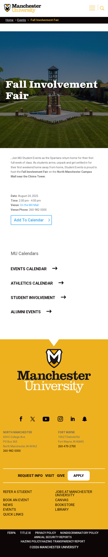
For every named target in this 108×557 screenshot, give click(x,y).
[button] (92, 6)
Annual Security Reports (53, 537)
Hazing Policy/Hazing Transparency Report (53, 541)
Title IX (25, 533)
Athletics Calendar (32, 283)
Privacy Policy (45, 533)
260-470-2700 (67, 446)
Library (62, 509)
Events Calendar (29, 269)
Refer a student (17, 492)
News (8, 505)
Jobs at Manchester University (73, 493)
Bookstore (65, 505)
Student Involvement (33, 297)
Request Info (30, 476)
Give (61, 476)
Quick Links (13, 514)
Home (9, 20)
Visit (49, 476)
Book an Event (16, 500)
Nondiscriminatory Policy (79, 533)
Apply (78, 476)
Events (21, 20)
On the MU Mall (29, 205)
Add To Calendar (29, 220)
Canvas (61, 500)
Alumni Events (26, 312)
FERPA (11, 533)
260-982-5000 (12, 450)
